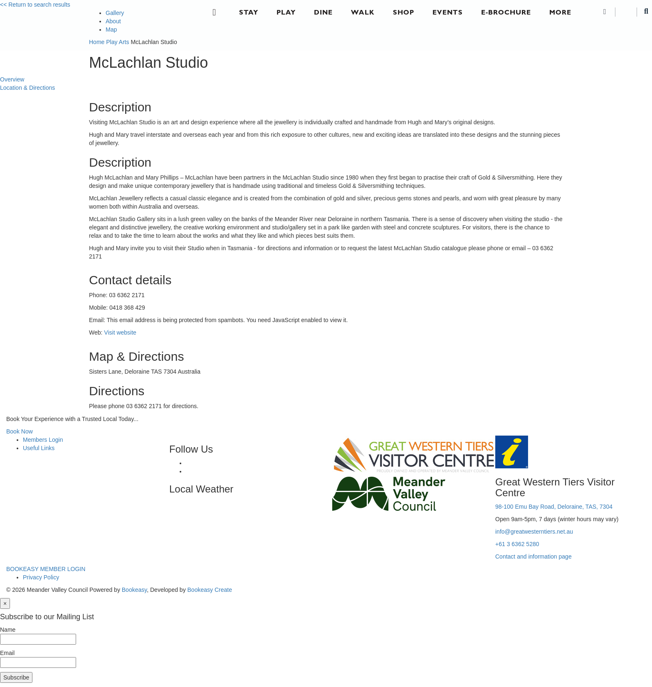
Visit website (120, 332)
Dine (323, 12)
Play (286, 12)
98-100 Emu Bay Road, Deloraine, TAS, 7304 (553, 506)
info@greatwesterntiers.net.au (534, 531)
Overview (12, 79)
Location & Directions (27, 87)
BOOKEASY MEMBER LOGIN (45, 569)
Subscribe (16, 677)
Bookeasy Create (210, 589)
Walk (363, 12)
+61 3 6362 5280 (517, 544)
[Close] (5, 603)
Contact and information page (533, 556)
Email (7, 653)
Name (7, 629)
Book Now (19, 431)
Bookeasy (134, 589)
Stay (248, 12)
